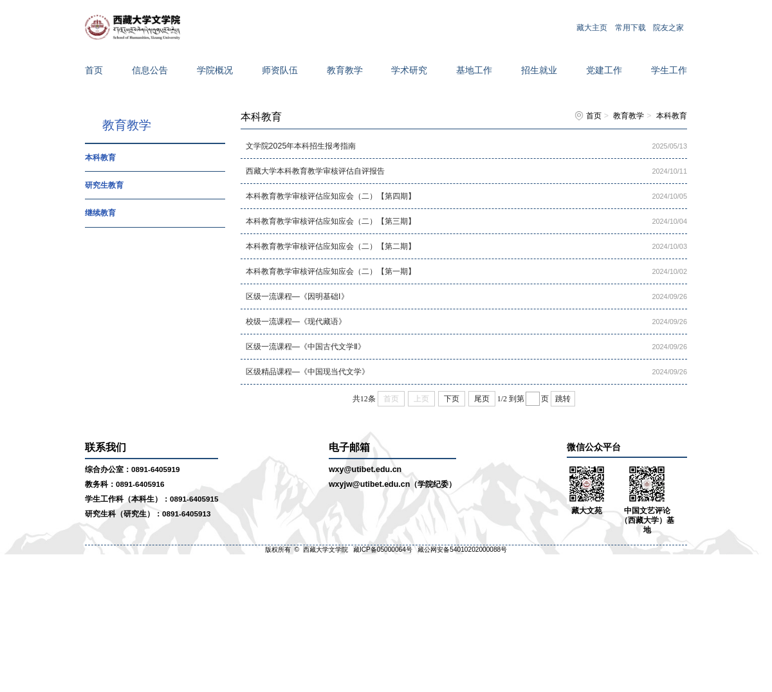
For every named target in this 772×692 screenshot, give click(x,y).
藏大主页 (591, 27)
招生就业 (539, 70)
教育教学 (345, 70)
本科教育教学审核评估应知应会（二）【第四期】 (331, 196)
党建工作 (604, 70)
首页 (94, 70)
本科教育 (100, 157)
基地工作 (474, 70)
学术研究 (409, 70)
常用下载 (630, 27)
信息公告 (150, 70)
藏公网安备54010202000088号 (462, 549)
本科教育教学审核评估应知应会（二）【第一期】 (331, 271)
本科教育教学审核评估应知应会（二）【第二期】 (331, 246)
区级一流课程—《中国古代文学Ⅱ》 (305, 346)
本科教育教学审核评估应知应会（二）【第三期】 (331, 221)
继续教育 (100, 212)
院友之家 (668, 27)
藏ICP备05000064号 (382, 549)
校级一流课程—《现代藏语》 (296, 321)
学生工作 (669, 70)
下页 (451, 398)
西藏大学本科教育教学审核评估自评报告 (315, 171)
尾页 (482, 398)
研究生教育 (104, 185)
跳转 (563, 398)
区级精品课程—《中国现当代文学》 (307, 371)
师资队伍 (280, 70)
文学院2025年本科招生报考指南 (301, 145)
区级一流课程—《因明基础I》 (297, 296)
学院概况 (215, 70)
